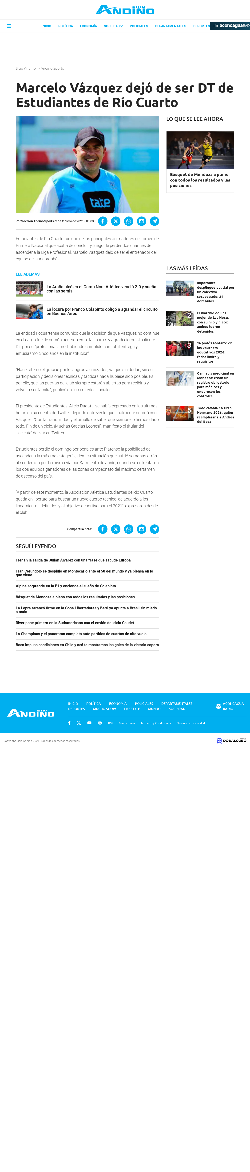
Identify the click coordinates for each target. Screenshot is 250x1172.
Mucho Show (104, 708)
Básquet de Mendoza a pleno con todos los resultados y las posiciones (75, 597)
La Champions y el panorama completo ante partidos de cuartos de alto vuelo (81, 634)
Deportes (201, 26)
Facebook (69, 723)
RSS (110, 723)
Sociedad (113, 26)
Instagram (100, 723)
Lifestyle (132, 708)
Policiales (139, 26)
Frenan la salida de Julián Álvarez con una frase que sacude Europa (73, 560)
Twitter (78, 723)
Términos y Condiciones (156, 723)
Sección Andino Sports (37, 221)
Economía (88, 26)
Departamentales (170, 26)
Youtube (89, 723)
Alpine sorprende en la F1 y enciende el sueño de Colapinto (66, 586)
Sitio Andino (26, 68)
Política (65, 26)
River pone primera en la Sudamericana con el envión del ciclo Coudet (75, 623)
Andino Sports (53, 68)
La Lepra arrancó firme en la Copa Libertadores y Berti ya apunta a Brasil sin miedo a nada (86, 610)
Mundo (154, 708)
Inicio (46, 26)
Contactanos (127, 723)
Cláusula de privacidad (191, 723)
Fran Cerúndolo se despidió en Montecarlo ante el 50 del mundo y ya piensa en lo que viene (84, 573)
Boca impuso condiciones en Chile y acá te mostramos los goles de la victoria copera (87, 645)
